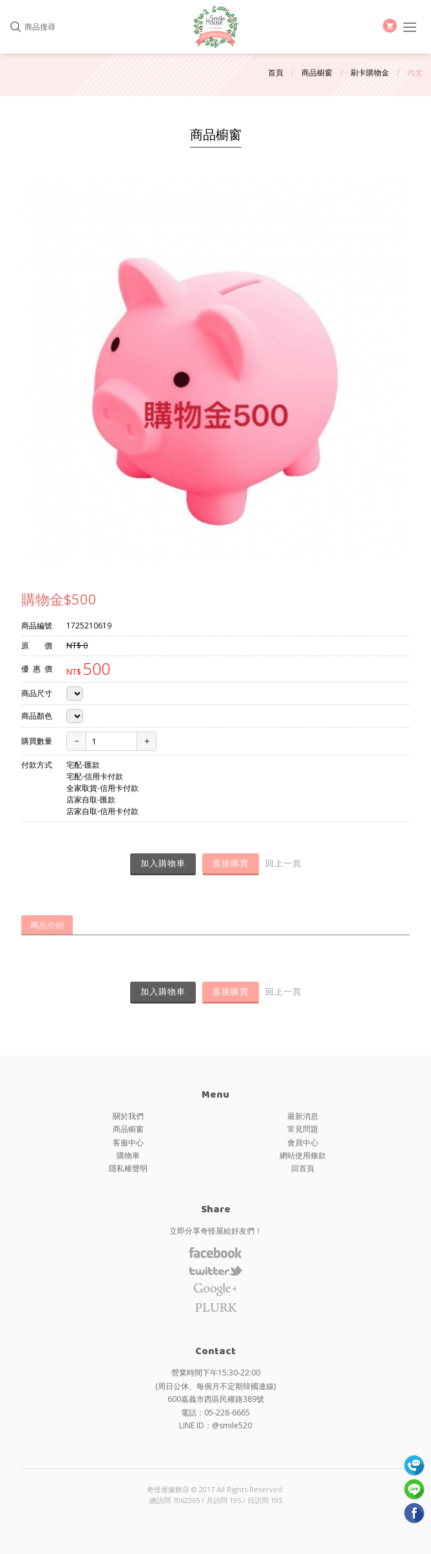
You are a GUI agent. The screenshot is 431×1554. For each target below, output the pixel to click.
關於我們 (128, 1116)
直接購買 (231, 863)
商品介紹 (47, 925)
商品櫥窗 (317, 72)
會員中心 (302, 1142)
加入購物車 (163, 863)
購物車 (128, 1155)
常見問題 (302, 1128)
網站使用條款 (303, 1155)
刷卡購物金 (369, 72)
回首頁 (302, 1168)
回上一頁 (283, 863)
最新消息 (302, 1116)
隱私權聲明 (128, 1168)
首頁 (275, 72)
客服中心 (128, 1142)
